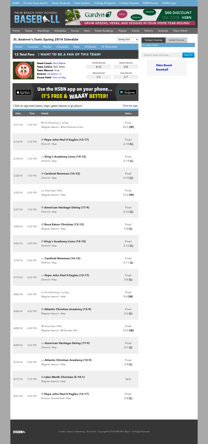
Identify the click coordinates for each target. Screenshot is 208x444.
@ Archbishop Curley (72, 127)
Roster (47, 47)
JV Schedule (109, 47)
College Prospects (104, 3)
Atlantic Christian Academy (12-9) (67, 309)
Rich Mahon (59, 63)
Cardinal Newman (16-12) (62, 174)
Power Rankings (61, 3)
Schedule (62, 47)
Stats (76, 47)
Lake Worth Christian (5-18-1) (64, 377)
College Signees (129, 3)
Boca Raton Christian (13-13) (64, 224)
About (70, 431)
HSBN (15, 3)
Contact (62, 431)
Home (18, 47)
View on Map (59, 77)
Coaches (33, 47)
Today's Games (153, 40)
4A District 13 (54, 74)
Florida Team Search (35, 3)
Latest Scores (176, 40)
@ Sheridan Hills (69, 330)
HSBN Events (150, 3)
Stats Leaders (82, 3)
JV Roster (90, 47)
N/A (128, 379)
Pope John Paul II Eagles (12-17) (66, 140)
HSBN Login (169, 3)
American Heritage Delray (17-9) (66, 208)
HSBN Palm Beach (122, 431)
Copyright (102, 431)
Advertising (80, 431)
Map (54, 144)
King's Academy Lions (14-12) (65, 157)
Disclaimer (91, 431)
